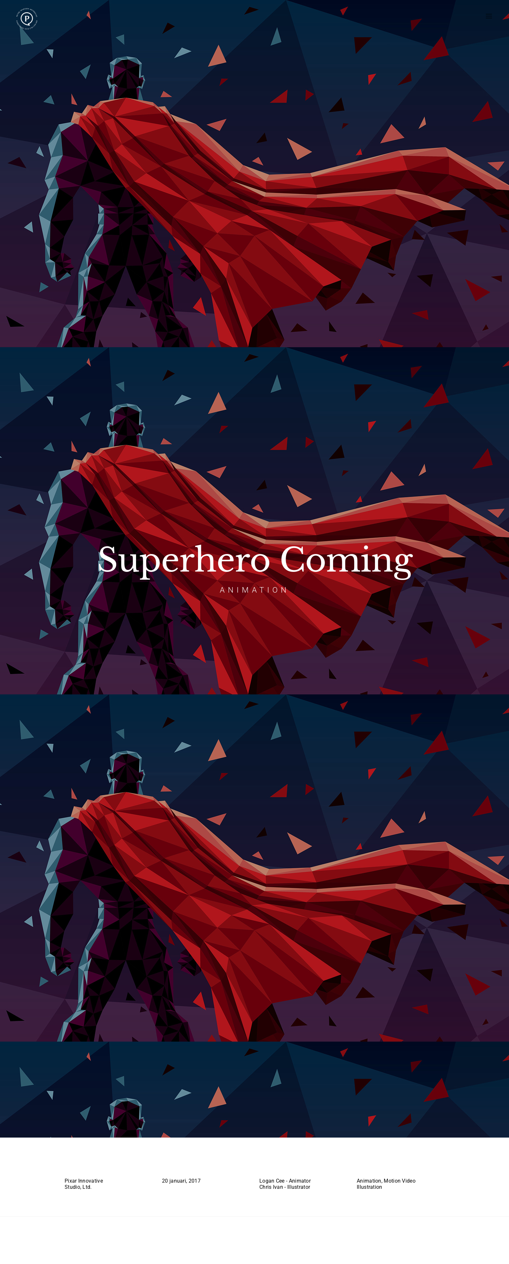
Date (168, 1167)
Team (266, 1167)
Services (368, 1167)
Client (73, 1167)
